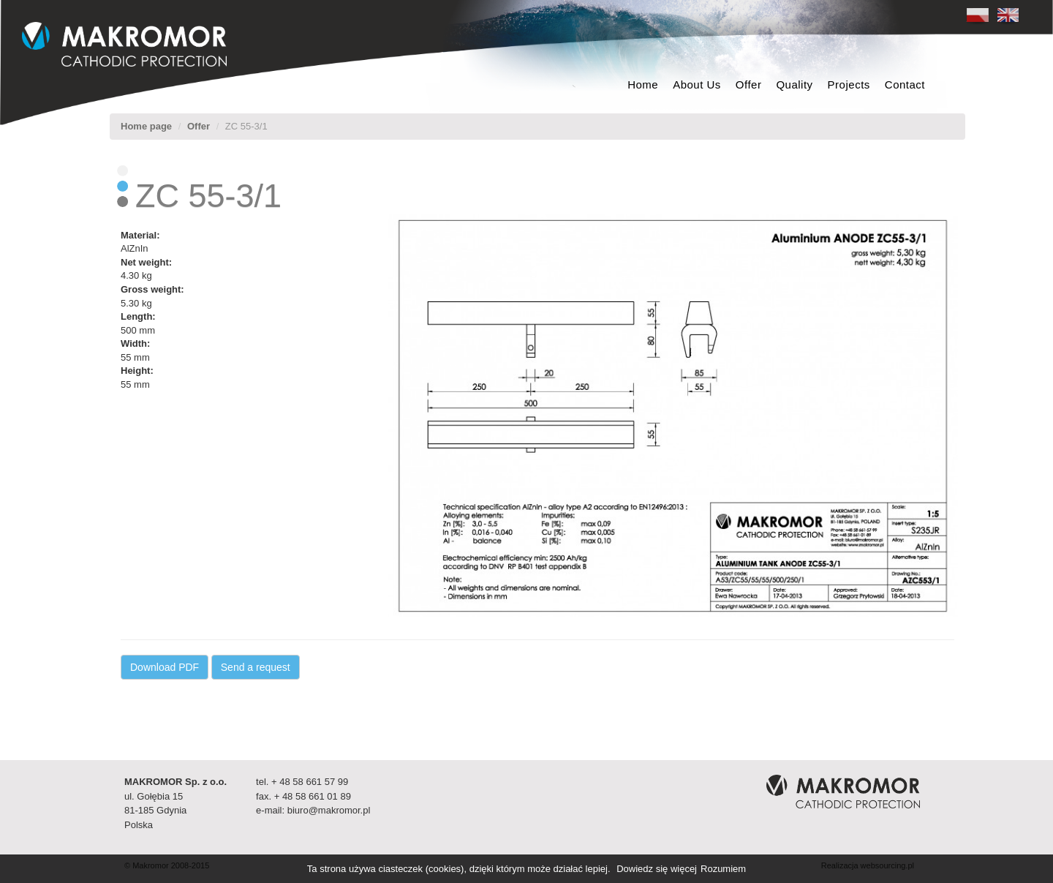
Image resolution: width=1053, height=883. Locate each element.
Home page (146, 126)
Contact (905, 84)
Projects (849, 84)
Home (642, 84)
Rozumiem (723, 868)
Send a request (255, 667)
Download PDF (164, 667)
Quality (794, 84)
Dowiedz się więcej (656, 868)
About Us (697, 84)
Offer (749, 84)
